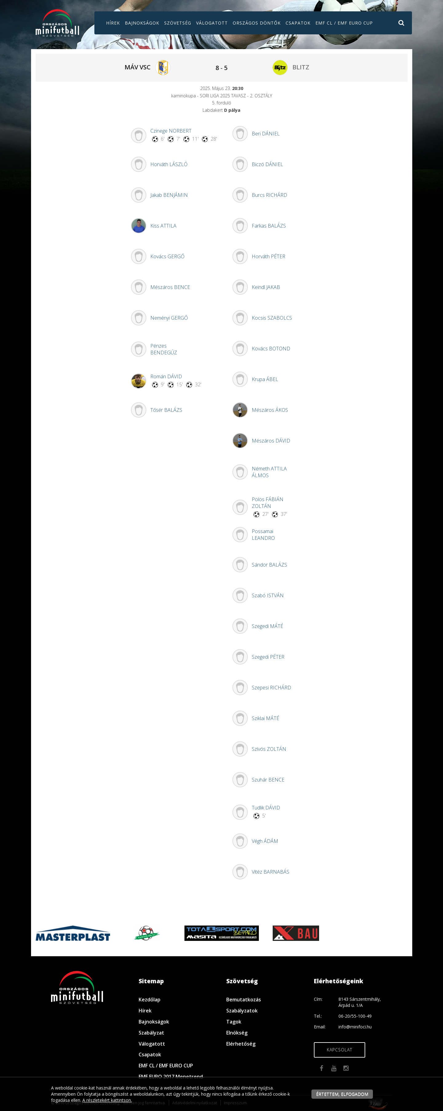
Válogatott (212, 23)
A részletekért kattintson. (107, 1100)
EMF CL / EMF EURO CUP (344, 23)
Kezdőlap (149, 999)
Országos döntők (257, 23)
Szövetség (177, 23)
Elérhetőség (240, 1043)
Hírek (113, 23)
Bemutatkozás (243, 999)
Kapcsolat (339, 1050)
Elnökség (236, 1032)
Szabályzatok (242, 1010)
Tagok (233, 1021)
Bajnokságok (142, 23)
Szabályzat (151, 1032)
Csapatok (298, 23)
